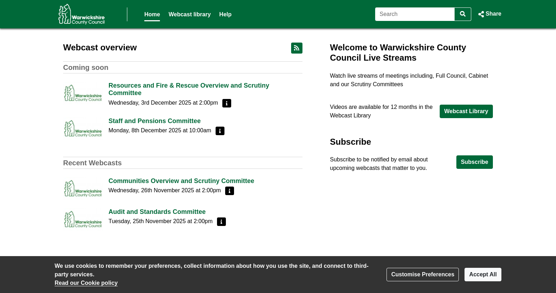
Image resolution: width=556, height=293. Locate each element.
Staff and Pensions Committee (155, 121)
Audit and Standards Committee (157, 211)
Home (152, 14)
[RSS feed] (296, 48)
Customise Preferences (422, 274)
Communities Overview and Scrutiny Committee (181, 180)
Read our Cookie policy (86, 283)
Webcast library (189, 14)
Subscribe (474, 162)
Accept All (483, 274)
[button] (489, 14)
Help (225, 14)
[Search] (415, 14)
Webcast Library (466, 111)
